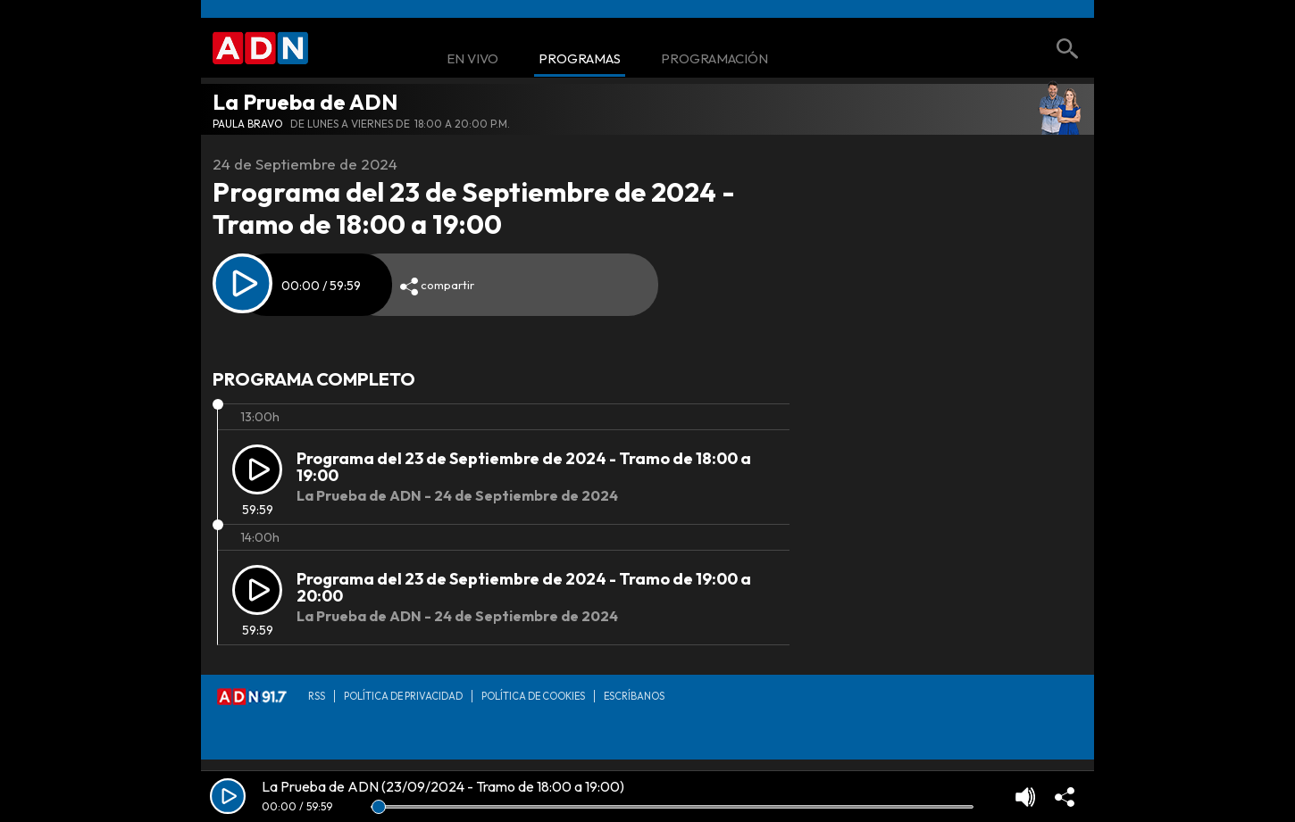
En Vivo (472, 59)
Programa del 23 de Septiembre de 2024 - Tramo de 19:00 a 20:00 (524, 588)
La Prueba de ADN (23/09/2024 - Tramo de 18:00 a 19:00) (443, 786)
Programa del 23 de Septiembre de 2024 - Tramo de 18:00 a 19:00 (524, 467)
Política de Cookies (533, 696)
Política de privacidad (403, 696)
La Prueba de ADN (305, 101)
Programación (714, 59)
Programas (580, 59)
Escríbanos (634, 696)
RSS (316, 696)
